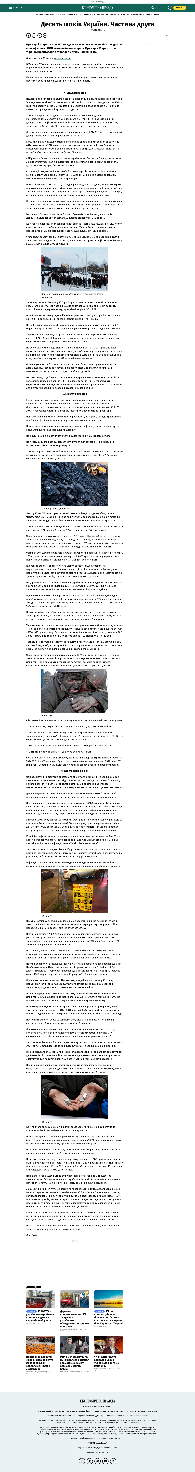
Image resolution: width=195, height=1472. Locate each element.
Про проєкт (60, 1411)
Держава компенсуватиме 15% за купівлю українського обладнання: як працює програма (74, 1319)
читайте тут (62, 58)
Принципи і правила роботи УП (143, 1411)
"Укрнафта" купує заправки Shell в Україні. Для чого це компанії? (106, 1361)
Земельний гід (137, 14)
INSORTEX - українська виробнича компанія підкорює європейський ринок (40, 1316)
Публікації (49, 14)
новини (39, 14)
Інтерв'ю (125, 14)
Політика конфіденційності (79, 1411)
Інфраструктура (74, 14)
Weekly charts (152, 14)
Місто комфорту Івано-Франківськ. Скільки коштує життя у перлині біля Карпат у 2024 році (108, 1317)
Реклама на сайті (45, 1411)
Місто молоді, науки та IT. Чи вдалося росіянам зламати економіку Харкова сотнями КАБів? (74, 1362)
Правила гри (89, 14)
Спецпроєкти (112, 14)
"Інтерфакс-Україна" (107, 1420)
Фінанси (100, 14)
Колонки (60, 14)
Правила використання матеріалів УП (111, 1411)
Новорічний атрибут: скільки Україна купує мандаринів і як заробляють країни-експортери (39, 1362)
